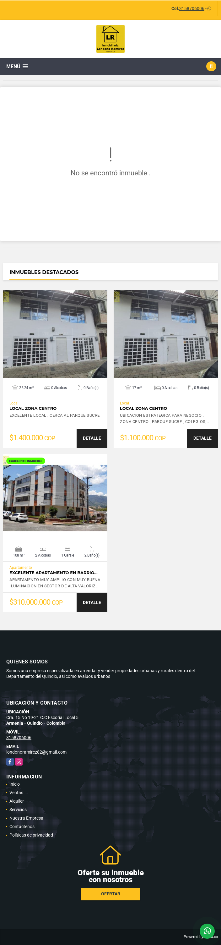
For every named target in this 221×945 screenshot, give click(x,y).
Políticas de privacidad (31, 835)
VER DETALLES (55, 334)
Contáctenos (22, 826)
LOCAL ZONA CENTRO (33, 408)
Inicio (14, 784)
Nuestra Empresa (26, 818)
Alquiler (16, 801)
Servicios (18, 809)
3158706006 (191, 8)
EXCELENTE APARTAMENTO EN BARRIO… (53, 572)
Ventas (16, 792)
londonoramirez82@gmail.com (36, 752)
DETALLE (92, 438)
